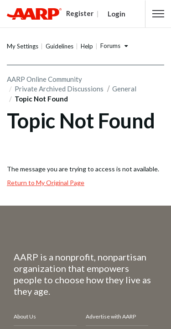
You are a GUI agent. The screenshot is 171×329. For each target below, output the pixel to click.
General (124, 89)
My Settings (22, 46)
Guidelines (59, 46)
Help (87, 46)
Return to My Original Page (45, 182)
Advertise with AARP (111, 316)
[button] (158, 13)
